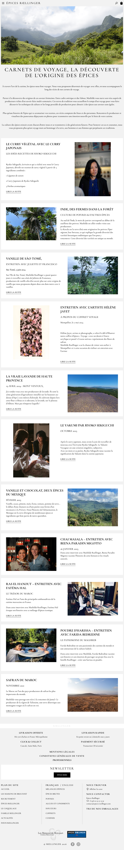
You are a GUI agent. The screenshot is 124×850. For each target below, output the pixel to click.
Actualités (7, 818)
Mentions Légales (62, 751)
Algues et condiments (58, 803)
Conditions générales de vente (62, 756)
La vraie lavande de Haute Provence (29, 378)
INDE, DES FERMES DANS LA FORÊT (86, 209)
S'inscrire (62, 775)
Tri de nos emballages (102, 808)
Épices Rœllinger (23, 3)
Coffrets (50, 813)
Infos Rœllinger (10, 823)
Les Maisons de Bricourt (14, 794)
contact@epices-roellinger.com (98, 803)
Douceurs (51, 808)
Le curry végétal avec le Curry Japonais (33, 146)
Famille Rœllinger (11, 813)
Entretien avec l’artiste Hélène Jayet (88, 309)
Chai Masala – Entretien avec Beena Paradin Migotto (86, 541)
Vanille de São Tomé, (24, 258)
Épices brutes (53, 794)
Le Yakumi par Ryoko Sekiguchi (87, 425)
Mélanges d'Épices (55, 789)
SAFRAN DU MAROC (21, 680)
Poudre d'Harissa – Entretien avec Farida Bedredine (86, 632)
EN (64, 3)
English (67, 785)
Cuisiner (50, 818)
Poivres (50, 799)
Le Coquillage (8, 808)
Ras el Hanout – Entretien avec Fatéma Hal (34, 586)
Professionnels (62, 760)
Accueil (5, 789)
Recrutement (8, 799)
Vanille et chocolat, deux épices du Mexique (34, 492)
